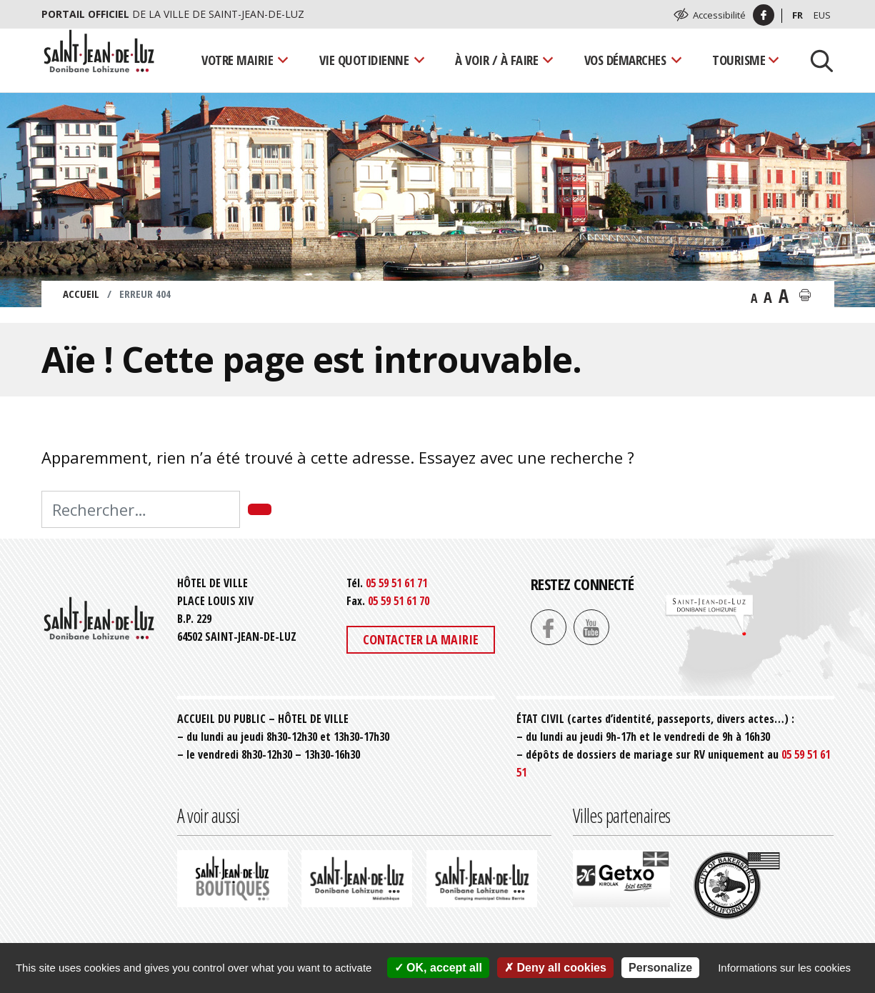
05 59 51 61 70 (398, 601)
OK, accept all (438, 968)
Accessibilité (719, 15)
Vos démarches (625, 60)
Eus (822, 15)
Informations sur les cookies (784, 968)
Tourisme (738, 60)
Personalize (660, 968)
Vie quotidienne (364, 60)
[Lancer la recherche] (816, 60)
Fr (797, 15)
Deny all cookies (555, 968)
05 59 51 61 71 (396, 583)
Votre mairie (237, 60)
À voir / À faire (496, 60)
